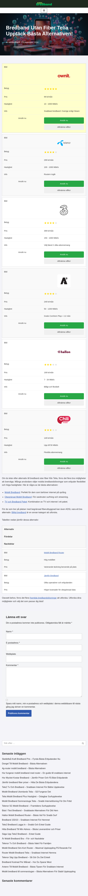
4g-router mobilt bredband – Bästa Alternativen (24, 769)
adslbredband (14, 42)
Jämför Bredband (51, 576)
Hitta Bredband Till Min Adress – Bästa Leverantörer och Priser (31, 830)
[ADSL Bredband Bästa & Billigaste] (44, 4)
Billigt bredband (19, 513)
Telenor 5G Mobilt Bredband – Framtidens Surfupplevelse (29, 807)
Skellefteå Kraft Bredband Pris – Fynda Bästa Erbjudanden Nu (31, 760)
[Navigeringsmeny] (44, 10)
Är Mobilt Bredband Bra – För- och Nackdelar (23, 839)
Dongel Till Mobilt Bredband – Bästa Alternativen (24, 764)
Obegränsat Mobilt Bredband (18, 497)
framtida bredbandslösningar (43, 598)
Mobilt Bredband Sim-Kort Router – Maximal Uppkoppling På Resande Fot (37, 849)
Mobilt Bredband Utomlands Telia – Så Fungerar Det (26, 792)
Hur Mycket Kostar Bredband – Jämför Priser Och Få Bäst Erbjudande (35, 778)
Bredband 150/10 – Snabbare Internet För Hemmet (26, 821)
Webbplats (11, 655)
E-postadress (13, 643)
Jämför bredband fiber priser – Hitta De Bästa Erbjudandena (30, 783)
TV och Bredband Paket (16, 502)
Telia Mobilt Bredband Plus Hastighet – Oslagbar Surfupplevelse (32, 797)
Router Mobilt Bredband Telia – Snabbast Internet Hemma (29, 854)
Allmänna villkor (64, 127)
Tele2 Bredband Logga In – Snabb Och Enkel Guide (26, 825)
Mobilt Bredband (12, 493)
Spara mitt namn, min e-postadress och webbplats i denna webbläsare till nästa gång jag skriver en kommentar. (43, 706)
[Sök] (41, 744)
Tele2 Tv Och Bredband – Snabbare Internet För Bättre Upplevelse (33, 788)
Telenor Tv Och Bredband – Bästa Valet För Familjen (26, 844)
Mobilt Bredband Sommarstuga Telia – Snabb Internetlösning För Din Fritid (37, 802)
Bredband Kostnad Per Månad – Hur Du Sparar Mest (27, 863)
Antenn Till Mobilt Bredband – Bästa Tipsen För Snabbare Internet (33, 868)
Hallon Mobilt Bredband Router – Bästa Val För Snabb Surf (29, 816)
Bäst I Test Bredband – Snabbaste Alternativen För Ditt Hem (30, 811)
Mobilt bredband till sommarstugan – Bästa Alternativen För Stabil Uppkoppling (39, 872)
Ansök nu (64, 121)
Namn (9, 632)
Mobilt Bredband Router (54, 553)
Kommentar (12, 666)
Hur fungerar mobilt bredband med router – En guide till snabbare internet (36, 774)
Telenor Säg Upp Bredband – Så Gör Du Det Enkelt (26, 858)
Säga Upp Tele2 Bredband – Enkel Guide (21, 835)
